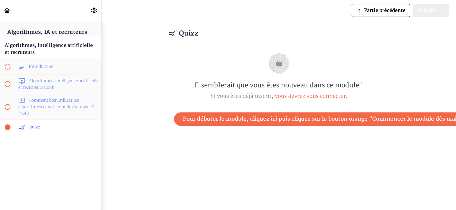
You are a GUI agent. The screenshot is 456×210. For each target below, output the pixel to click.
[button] (7, 10)
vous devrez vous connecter (310, 96)
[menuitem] (94, 10)
